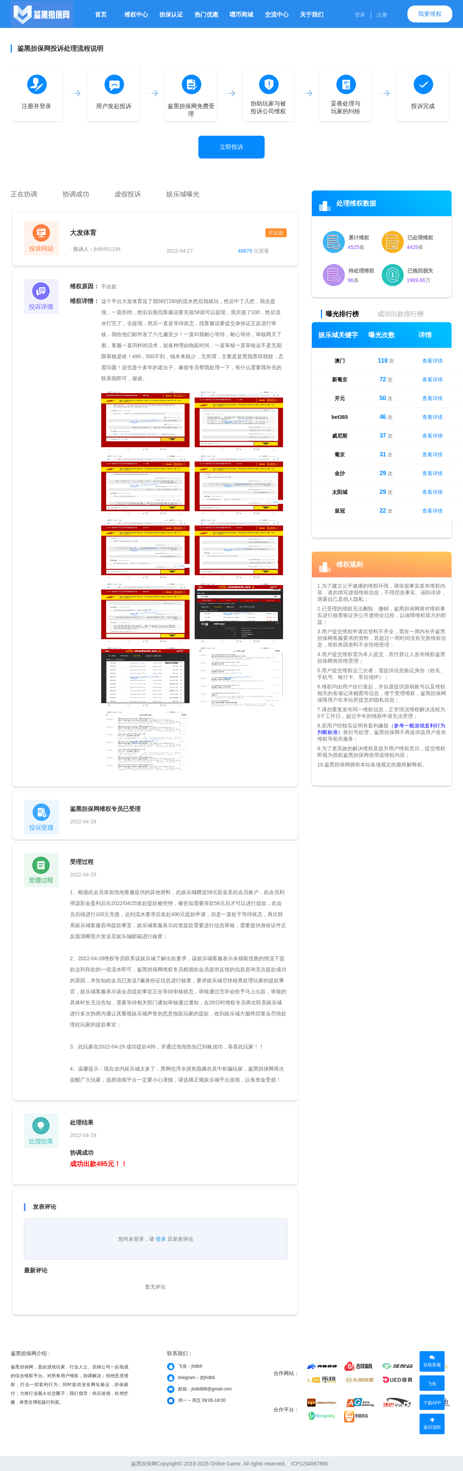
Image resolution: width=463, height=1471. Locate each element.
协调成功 (76, 194)
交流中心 (277, 14)
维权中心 (136, 14)
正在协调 (24, 194)
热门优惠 (206, 14)
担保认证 (171, 14)
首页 (101, 14)
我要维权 (430, 14)
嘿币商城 (241, 14)
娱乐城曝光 (182, 194)
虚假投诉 (127, 194)
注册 (382, 15)
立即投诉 (231, 147)
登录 (360, 15)
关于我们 (312, 14)
